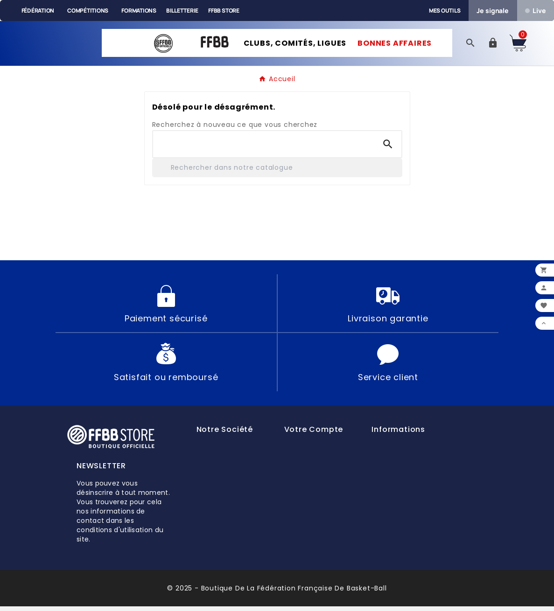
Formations (138, 10)
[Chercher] (263, 148)
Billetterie (182, 10)
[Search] (388, 148)
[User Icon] (492, 45)
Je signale (493, 10)
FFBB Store (223, 10)
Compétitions (87, 10)
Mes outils (445, 10)
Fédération (38, 10)
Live (535, 10)
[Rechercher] (277, 171)
